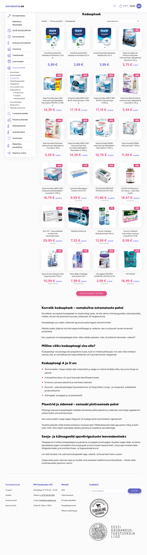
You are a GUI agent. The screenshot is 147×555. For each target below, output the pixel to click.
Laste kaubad (15, 61)
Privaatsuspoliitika (68, 500)
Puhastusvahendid (17, 120)
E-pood (9, 490)
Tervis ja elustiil (16, 68)
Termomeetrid (15, 75)
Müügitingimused (68, 505)
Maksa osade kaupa (69, 510)
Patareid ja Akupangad (17, 23)
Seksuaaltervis (15, 90)
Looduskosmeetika (17, 114)
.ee (15, 6)
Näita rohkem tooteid (91, 293)
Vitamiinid (14, 49)
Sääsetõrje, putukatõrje (14, 146)
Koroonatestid (15, 37)
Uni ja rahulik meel (17, 87)
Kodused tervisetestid (19, 43)
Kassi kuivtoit (11, 505)
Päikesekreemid (16, 126)
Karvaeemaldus (16, 16)
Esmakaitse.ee (13, 484)
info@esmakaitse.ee (47, 500)
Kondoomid (18, 93)
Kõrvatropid (14, 72)
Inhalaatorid (14, 84)
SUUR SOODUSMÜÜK (19, 30)
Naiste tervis (14, 105)
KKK (63, 490)
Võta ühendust (67, 495)
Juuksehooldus (16, 132)
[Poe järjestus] (122, 21)
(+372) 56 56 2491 (47, 495)
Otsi (114, 6)
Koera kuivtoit (11, 500)
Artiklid (8, 495)
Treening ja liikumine (17, 108)
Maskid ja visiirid (16, 153)
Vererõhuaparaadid (17, 81)
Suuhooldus (14, 138)
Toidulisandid (15, 55)
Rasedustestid (19, 98)
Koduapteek (14, 78)
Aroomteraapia (15, 102)
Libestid (17, 96)
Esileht (44, 21)
